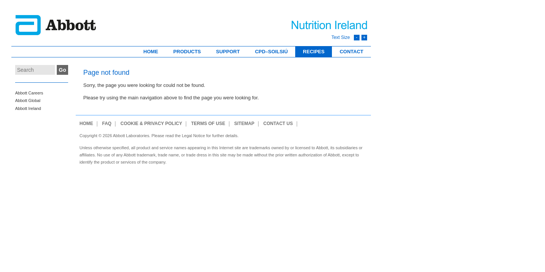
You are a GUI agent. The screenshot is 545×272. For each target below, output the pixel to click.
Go (62, 70)
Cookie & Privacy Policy (151, 123)
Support (228, 51)
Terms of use (208, 123)
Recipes (313, 51)
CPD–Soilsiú (271, 51)
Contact (351, 51)
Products (187, 51)
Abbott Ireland (28, 108)
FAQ (107, 123)
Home (150, 51)
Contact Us (278, 123)
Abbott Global (27, 100)
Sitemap (244, 123)
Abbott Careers (29, 93)
